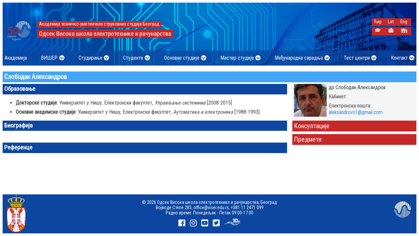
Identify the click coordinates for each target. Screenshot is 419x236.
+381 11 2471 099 (247, 207)
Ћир (378, 22)
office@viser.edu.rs (211, 207)
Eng (403, 22)
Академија (16, 58)
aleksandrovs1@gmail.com (356, 112)
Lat (391, 22)
